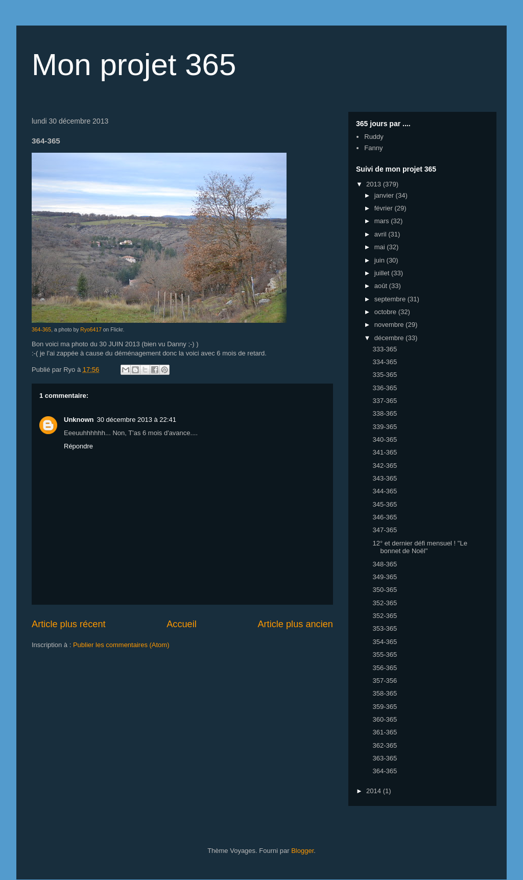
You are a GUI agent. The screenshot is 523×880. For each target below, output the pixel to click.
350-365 (384, 589)
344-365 (384, 491)
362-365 (384, 745)
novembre (390, 324)
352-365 (384, 603)
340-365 (384, 439)
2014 (374, 791)
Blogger (302, 850)
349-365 (384, 577)
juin (380, 260)
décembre (390, 338)
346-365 (384, 517)
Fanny (373, 148)
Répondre (78, 446)
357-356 (384, 680)
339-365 (384, 427)
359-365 (384, 706)
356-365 (384, 668)
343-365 (384, 478)
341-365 (384, 452)
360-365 (384, 719)
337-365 (384, 401)
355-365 (384, 654)
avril (381, 234)
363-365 (384, 758)
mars (382, 221)
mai (380, 247)
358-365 (384, 693)
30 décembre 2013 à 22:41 (136, 419)
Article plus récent (69, 624)
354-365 (384, 642)
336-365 (384, 388)
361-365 (384, 732)
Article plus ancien (295, 624)
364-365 (41, 329)
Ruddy (374, 136)
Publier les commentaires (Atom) (121, 645)
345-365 (384, 504)
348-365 (384, 564)
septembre (391, 299)
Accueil (182, 624)
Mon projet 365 (134, 64)
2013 (374, 184)
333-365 (384, 349)
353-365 (384, 628)
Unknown (79, 419)
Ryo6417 (91, 329)
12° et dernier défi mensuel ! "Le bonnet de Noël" (419, 547)
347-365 (384, 530)
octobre (386, 312)
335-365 (384, 374)
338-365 (384, 413)
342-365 (384, 465)
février (384, 208)
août (381, 286)
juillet (382, 273)
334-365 (384, 362)
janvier (385, 195)
